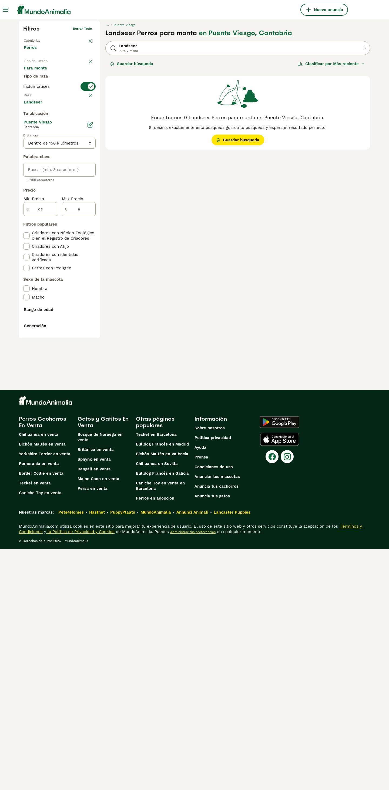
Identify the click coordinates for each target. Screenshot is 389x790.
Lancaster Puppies (232, 753)
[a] (79, 338)
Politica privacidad (212, 678)
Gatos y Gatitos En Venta (103, 663)
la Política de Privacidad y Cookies (80, 772)
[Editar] (90, 253)
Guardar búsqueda (131, 63)
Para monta (39, 86)
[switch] (59, 107)
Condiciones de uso (213, 707)
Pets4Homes (71, 753)
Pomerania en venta (39, 704)
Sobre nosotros (209, 669)
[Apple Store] (279, 680)
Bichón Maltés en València (162, 694)
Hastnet (97, 753)
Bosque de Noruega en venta (100, 678)
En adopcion (70, 73)
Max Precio (72, 327)
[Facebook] (272, 697)
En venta (37, 73)
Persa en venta (93, 729)
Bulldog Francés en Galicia (162, 714)
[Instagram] (287, 697)
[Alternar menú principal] (5, 9)
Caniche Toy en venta (40, 733)
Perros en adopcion (155, 739)
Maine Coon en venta (98, 719)
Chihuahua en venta (38, 675)
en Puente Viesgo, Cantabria (245, 33)
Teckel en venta (35, 724)
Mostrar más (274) (46, 230)
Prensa (201, 698)
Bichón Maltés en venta (42, 685)
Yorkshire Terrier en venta (45, 694)
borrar (87, 118)
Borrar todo (82, 29)
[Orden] (331, 63)
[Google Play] (279, 663)
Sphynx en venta (94, 700)
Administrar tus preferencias (193, 773)
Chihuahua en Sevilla (157, 704)
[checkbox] (26, 144)
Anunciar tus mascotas (217, 717)
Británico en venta (96, 690)
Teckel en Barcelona (156, 675)
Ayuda (200, 688)
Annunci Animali (192, 753)
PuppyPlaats (122, 753)
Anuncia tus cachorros (216, 727)
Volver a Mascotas (38, 39)
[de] (40, 338)
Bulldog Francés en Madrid (162, 685)
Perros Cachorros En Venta (42, 663)
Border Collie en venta (41, 714)
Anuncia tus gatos (212, 737)
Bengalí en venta (94, 710)
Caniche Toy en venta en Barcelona (160, 727)
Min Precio (34, 327)
